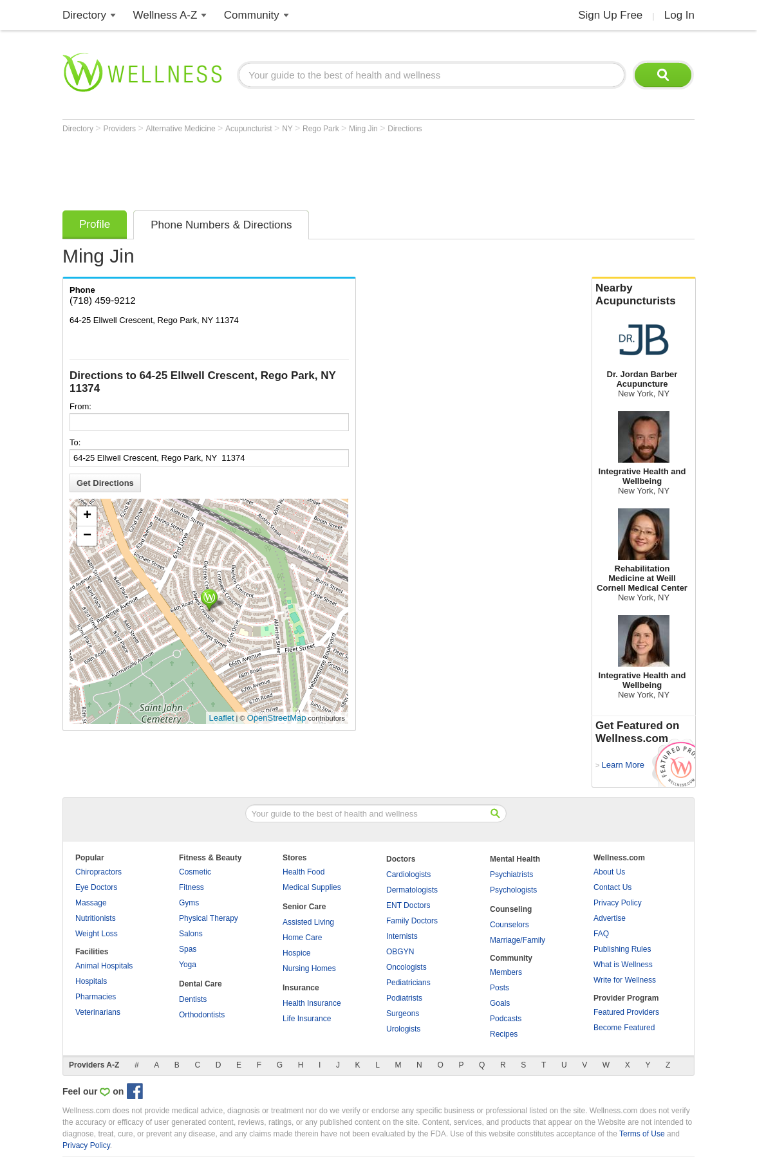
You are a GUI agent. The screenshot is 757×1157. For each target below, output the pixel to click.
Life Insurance (307, 1018)
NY (288, 128)
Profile (94, 224)
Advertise (609, 918)
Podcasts (505, 1018)
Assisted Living (308, 922)
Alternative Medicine (182, 128)
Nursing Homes (309, 968)
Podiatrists (404, 998)
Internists (402, 936)
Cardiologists (408, 874)
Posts (499, 987)
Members (506, 972)
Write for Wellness (624, 980)
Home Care (302, 937)
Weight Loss (96, 933)
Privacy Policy (617, 902)
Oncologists (406, 967)
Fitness (191, 887)
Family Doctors (412, 920)
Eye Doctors (96, 887)
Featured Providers (626, 1012)
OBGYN (400, 951)
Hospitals (91, 981)
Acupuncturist (249, 128)
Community (251, 15)
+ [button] (87, 516)
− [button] (87, 536)
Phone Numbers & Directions (221, 225)
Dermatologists (412, 889)
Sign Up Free (610, 15)
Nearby (643, 295)
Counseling (511, 909)
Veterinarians (97, 1012)
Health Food (303, 871)
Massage (91, 902)
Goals (500, 1003)
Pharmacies (95, 996)
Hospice (296, 953)
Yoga (187, 964)
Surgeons (402, 1013)
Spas (187, 949)
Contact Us (612, 887)
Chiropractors (98, 871)
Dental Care (200, 983)
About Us (609, 871)
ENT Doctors (408, 905)
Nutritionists (95, 918)
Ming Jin (364, 128)
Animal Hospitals (104, 965)
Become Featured (624, 1027)
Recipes (504, 1034)
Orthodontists (202, 1014)
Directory (84, 15)
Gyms (189, 902)
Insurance (301, 987)
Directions (405, 128)
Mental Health (515, 859)
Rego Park (322, 128)
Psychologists (513, 889)
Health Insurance (312, 1003)
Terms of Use (642, 1133)
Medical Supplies (312, 887)
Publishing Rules (622, 949)
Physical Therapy (208, 918)
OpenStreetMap (276, 718)
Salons (191, 933)
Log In (679, 15)
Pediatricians (408, 982)
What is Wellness (623, 964)
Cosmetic (195, 871)
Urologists (403, 1028)
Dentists (193, 999)
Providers (120, 128)
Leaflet (221, 718)
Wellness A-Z (165, 15)
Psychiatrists (511, 874)
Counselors (509, 924)
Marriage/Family (517, 940)
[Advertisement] (296, 169)
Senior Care (304, 906)
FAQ (601, 933)
